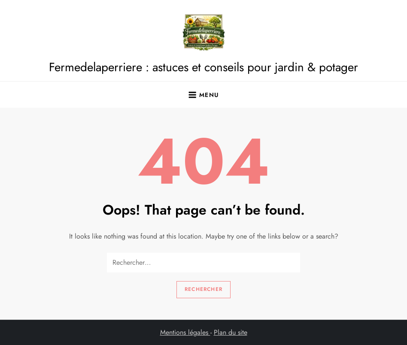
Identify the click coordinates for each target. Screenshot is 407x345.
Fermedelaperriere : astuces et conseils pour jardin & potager (203, 67)
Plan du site (230, 332)
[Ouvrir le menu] (203, 95)
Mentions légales (185, 332)
